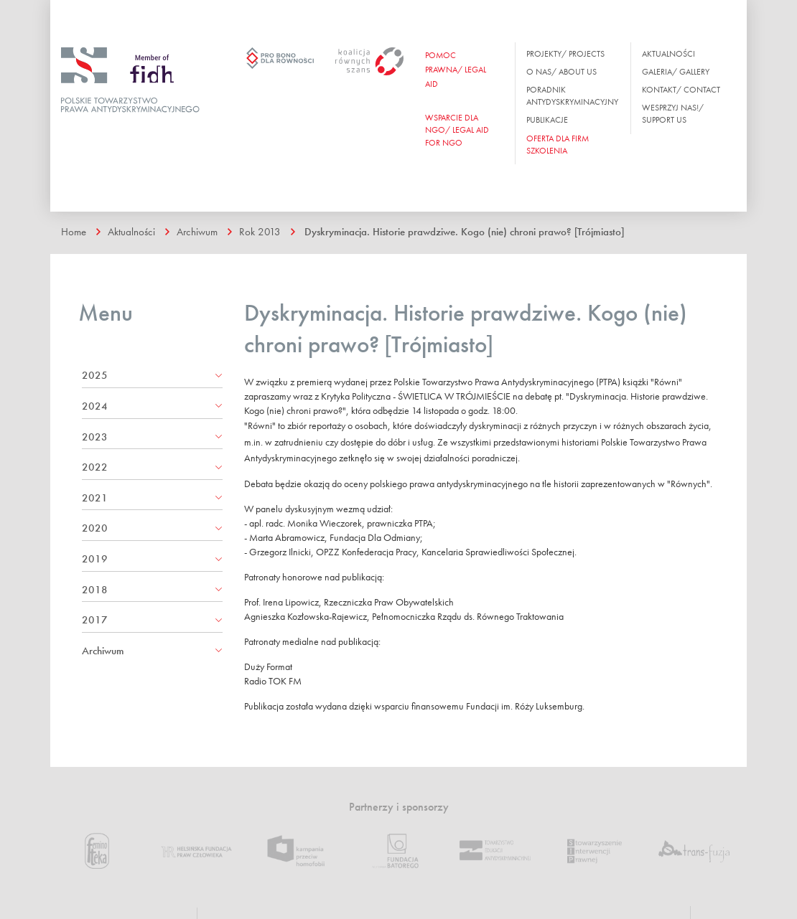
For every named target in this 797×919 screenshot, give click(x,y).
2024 (95, 406)
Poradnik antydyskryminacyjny (572, 96)
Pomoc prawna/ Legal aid (455, 70)
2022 (95, 467)
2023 (95, 437)
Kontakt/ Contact (681, 89)
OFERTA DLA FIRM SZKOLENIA (557, 144)
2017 (95, 620)
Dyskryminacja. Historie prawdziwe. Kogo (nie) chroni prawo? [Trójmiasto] (464, 232)
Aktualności (668, 54)
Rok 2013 (260, 232)
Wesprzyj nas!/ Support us (673, 114)
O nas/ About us (561, 71)
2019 (95, 559)
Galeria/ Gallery (675, 71)
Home (73, 232)
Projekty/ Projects (565, 54)
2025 (95, 375)
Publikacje (547, 120)
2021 (95, 498)
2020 (95, 528)
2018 (95, 590)
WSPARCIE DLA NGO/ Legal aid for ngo (457, 130)
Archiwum (197, 232)
